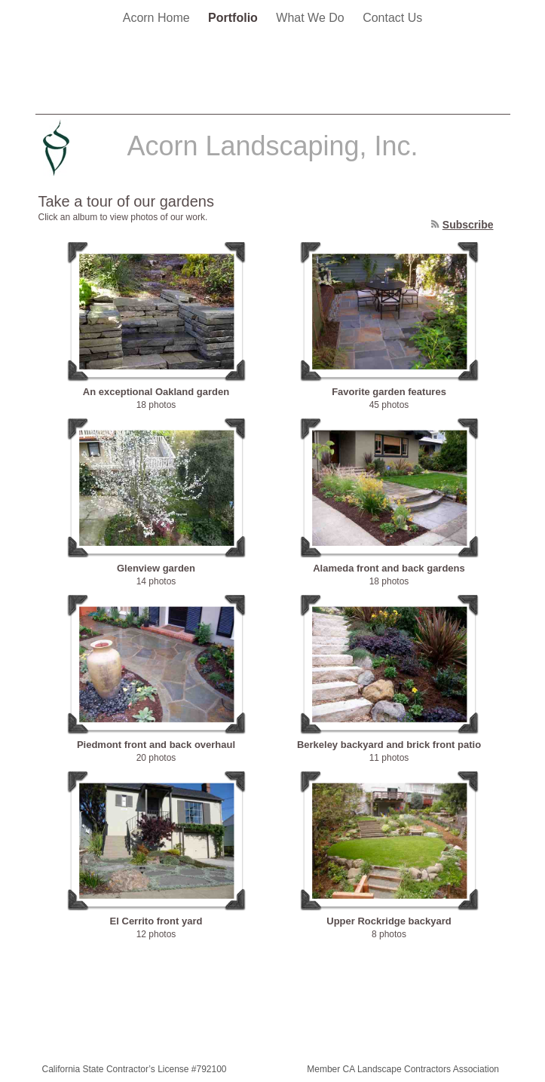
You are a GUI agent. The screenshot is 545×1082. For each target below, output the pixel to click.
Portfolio (234, 17)
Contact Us (392, 17)
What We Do (312, 17)
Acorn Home (158, 17)
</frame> (467, 74)
